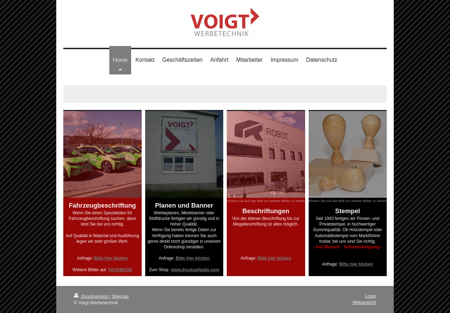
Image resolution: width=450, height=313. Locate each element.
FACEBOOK (120, 269)
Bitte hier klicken (111, 258)
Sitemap (120, 296)
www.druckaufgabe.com (195, 269)
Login (370, 296)
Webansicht (364, 302)
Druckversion (91, 296)
